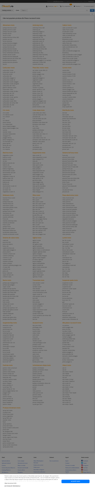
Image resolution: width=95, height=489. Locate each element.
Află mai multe (45, 481)
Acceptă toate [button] (75, 481)
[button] (32, 483)
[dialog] (47, 481)
